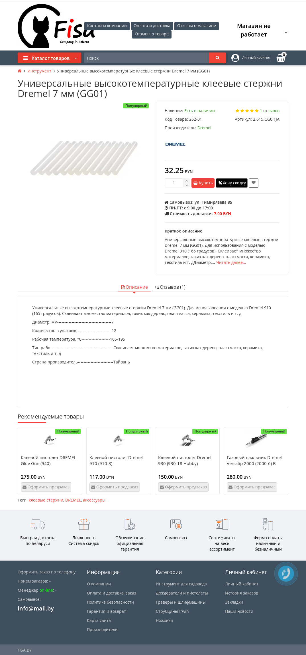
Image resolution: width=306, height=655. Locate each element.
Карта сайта (99, 620)
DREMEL (73, 500)
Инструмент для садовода (181, 584)
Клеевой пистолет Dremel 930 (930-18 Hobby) (184, 460)
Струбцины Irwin (172, 611)
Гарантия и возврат (106, 611)
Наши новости (239, 611)
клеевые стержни (46, 500)
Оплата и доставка (152, 25)
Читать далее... (231, 262)
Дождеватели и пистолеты (182, 593)
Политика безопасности (110, 602)
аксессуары (94, 500)
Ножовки (164, 620)
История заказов (241, 593)
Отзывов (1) (170, 287)
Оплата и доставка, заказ (111, 593)
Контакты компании (107, 25)
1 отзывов (270, 110)
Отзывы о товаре (152, 34)
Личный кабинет (241, 584)
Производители (102, 629)
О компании (99, 584)
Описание (134, 287)
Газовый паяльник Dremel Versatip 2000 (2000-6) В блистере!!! (254, 463)
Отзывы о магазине (196, 25)
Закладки (234, 602)
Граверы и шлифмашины (181, 602)
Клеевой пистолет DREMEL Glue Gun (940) (48, 460)
